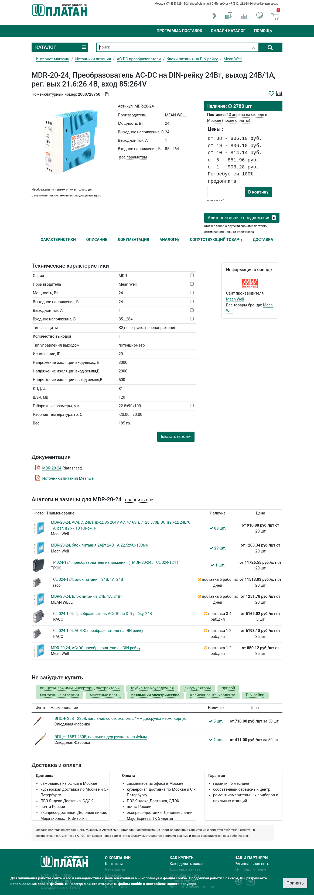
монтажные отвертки (59, 695)
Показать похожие (175, 436)
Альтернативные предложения (242, 217)
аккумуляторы (198, 688)
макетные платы (105, 695)
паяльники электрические (155, 695)
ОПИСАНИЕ (96, 239)
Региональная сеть (251, 864)
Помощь (263, 31)
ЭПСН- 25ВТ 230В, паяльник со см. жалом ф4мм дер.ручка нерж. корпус (120, 718)
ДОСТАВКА (263, 239)
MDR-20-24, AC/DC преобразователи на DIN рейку (96, 648)
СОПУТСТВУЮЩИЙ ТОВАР (216, 240)
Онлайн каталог (228, 31)
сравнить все (139, 499)
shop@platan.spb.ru (266, 3)
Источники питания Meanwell (68, 478)
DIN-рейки (255, 695)
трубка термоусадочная (152, 688)
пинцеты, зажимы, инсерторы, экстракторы (80, 688)
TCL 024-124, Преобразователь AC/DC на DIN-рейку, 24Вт (102, 613)
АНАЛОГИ (169, 240)
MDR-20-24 (51, 468)
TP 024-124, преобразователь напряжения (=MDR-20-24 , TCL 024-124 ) (114, 562)
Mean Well (235, 299)
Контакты (114, 864)
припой (228, 688)
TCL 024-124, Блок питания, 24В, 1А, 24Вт (88, 579)
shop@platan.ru (200, 3)
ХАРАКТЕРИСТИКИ (58, 239)
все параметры (133, 157)
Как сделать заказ (186, 864)
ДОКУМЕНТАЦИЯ (133, 239)
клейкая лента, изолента (212, 695)
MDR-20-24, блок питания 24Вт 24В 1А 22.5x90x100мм (100, 545)
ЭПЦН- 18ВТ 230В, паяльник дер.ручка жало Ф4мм (100, 737)
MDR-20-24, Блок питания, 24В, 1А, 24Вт (86, 596)
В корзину (258, 192)
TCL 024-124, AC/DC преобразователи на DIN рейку (97, 630)
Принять (295, 883)
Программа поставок (179, 31)
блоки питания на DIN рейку (192, 59)
